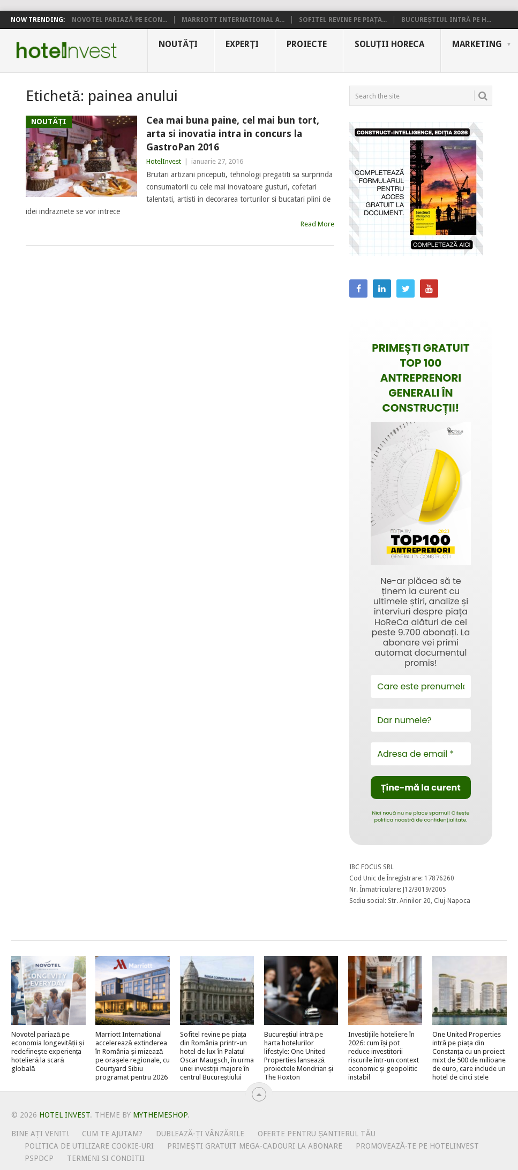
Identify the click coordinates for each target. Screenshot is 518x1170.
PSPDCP (39, 1158)
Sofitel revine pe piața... (343, 20)
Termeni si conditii (106, 1158)
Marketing (477, 44)
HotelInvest (163, 161)
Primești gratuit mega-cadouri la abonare (254, 1146)
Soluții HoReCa (389, 44)
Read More (317, 224)
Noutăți (178, 44)
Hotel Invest (66, 50)
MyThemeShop (160, 1115)
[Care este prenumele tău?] (420, 686)
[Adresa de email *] (420, 753)
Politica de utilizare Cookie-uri (89, 1146)
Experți (242, 44)
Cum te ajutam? (112, 1133)
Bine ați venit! (40, 1133)
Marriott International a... (233, 20)
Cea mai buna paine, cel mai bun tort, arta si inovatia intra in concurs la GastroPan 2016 (232, 134)
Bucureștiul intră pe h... (446, 20)
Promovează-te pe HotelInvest (417, 1146)
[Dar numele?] (420, 720)
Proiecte (307, 44)
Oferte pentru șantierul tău (317, 1133)
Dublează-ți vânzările (200, 1133)
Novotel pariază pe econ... (119, 20)
